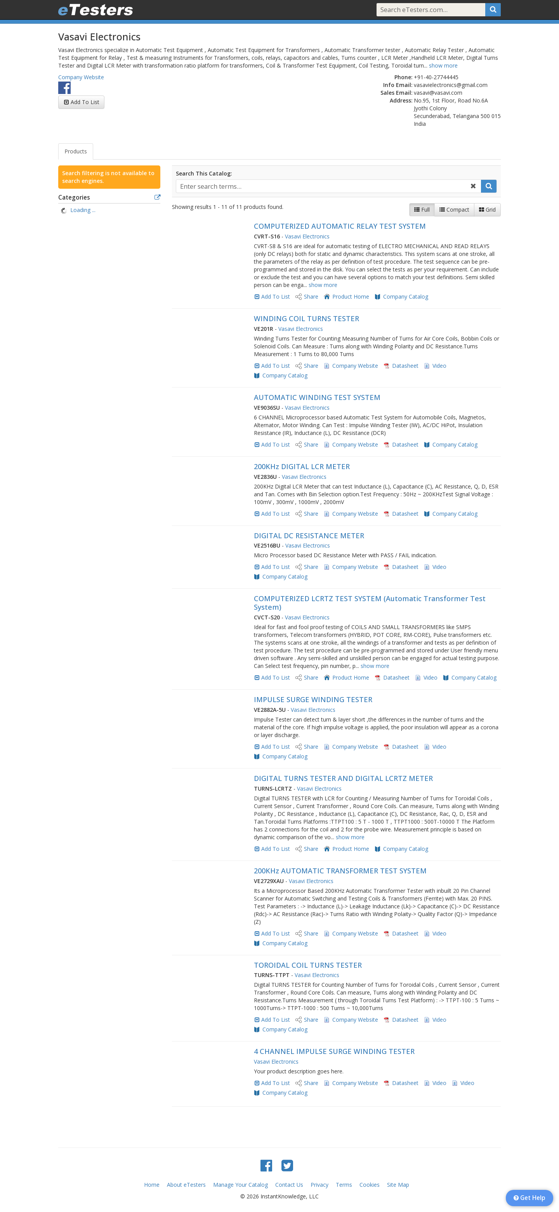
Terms (344, 1184)
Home (152, 1184)
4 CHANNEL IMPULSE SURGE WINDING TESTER (334, 1051)
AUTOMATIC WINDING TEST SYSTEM (317, 397)
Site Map (398, 1184)
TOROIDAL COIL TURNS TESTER (308, 965)
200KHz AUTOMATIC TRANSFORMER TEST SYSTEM (340, 870)
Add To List (85, 102)
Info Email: (398, 85)
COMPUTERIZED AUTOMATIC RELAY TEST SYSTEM (340, 226)
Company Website (81, 77)
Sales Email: (396, 92)
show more (443, 65)
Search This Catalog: (204, 173)
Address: (401, 100)
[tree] (109, 210)
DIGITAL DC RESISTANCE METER (309, 535)
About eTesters (186, 1184)
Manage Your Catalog (240, 1184)
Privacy (319, 1184)
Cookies (369, 1184)
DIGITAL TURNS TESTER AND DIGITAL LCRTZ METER (343, 778)
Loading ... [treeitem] (82, 210)
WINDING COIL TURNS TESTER (306, 318)
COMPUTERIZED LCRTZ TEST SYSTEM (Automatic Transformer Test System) (370, 603)
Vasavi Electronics (307, 236)
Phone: (403, 77)
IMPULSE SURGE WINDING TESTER (313, 699)
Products (75, 151)
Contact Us (289, 1184)
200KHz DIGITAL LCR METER (302, 466)
